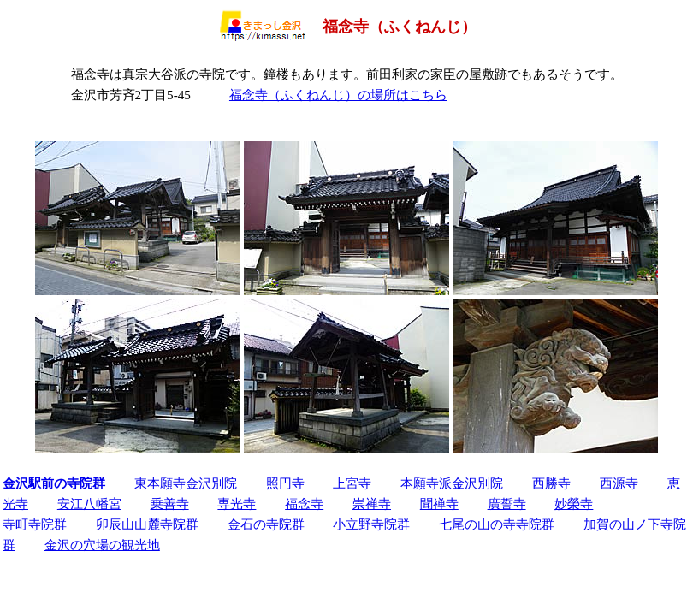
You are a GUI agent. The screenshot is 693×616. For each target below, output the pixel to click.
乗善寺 (170, 503)
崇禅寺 (371, 503)
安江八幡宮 (89, 503)
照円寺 (285, 483)
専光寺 (236, 503)
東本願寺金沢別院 (185, 483)
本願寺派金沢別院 (451, 483)
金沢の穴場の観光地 (102, 544)
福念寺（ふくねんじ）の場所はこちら (338, 94)
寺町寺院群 (35, 524)
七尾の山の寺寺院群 (496, 524)
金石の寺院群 (266, 524)
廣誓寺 (507, 503)
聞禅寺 (439, 503)
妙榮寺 (573, 503)
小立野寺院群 (371, 524)
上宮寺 (352, 483)
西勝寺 (551, 483)
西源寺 (619, 483)
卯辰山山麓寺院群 (147, 524)
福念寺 (304, 503)
